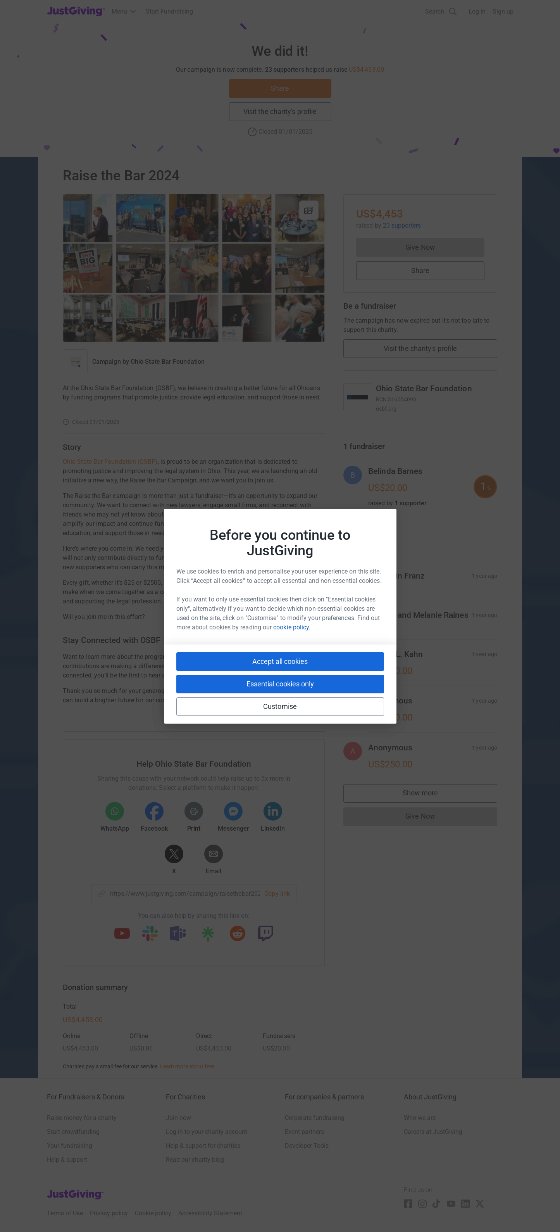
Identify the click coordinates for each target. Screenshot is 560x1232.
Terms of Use (65, 1213)
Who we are (420, 1117)
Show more (428, 795)
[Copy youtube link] (122, 934)
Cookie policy (153, 1213)
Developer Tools (307, 1145)
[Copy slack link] (150, 934)
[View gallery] (309, 210)
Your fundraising (69, 1145)
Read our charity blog (195, 1159)
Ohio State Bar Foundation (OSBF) (110, 461)
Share (280, 88)
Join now (178, 1117)
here (284, 666)
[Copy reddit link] (237, 934)
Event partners (304, 1131)
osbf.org (386, 409)
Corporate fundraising (315, 1117)
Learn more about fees (187, 1066)
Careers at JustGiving (433, 1131)
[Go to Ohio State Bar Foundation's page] (357, 397)
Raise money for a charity (82, 1117)
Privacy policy (109, 1213)
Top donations (371, 548)
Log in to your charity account (206, 1131)
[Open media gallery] (194, 268)
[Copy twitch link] (265, 934)
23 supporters (401, 225)
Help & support (67, 1159)
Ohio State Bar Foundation (168, 361)
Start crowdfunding (73, 1131)
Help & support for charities (203, 1145)
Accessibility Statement (210, 1213)
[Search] (441, 11)
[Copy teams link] (178, 934)
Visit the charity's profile (280, 111)
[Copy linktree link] (207, 936)
